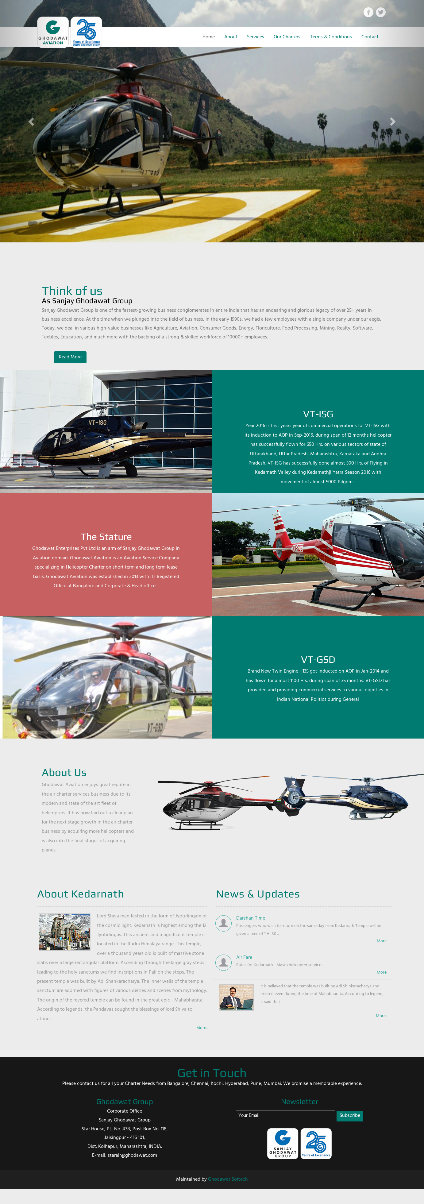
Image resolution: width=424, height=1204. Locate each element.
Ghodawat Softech (228, 1179)
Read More (70, 357)
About (230, 37)
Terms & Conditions (331, 37)
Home (208, 37)
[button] (32, 121)
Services (255, 37)
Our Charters (287, 37)
